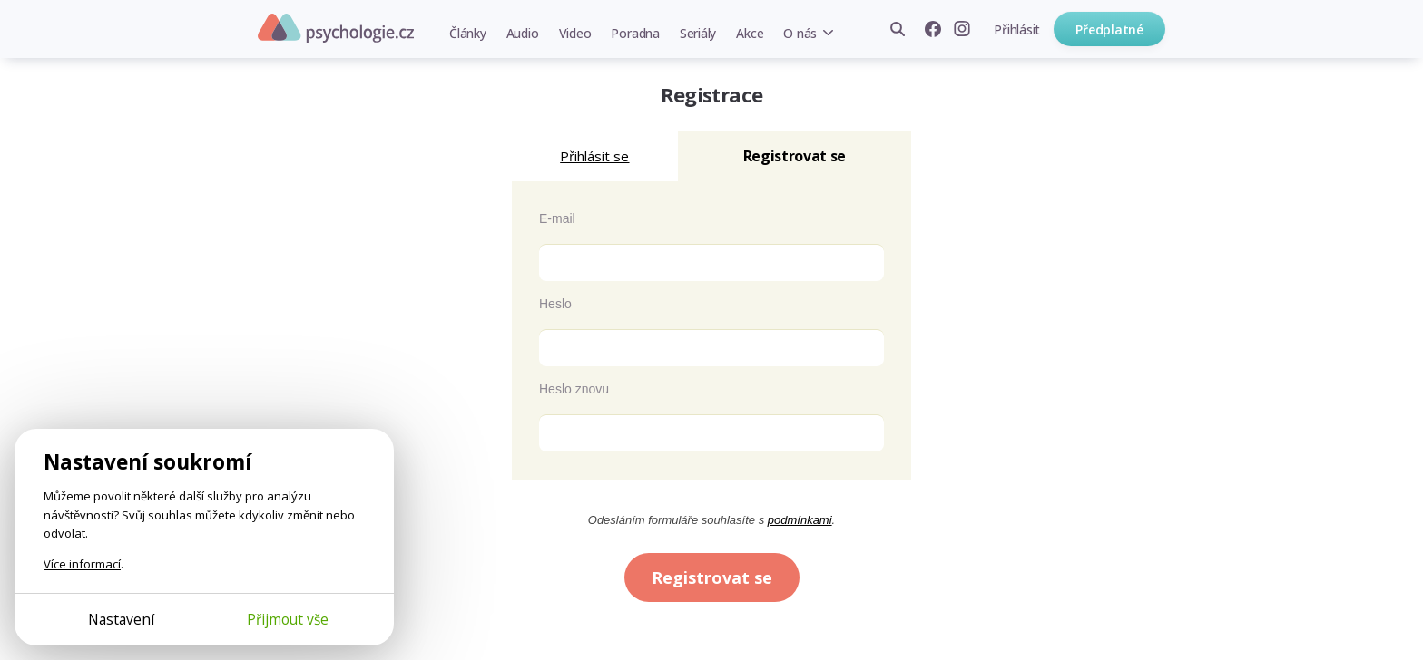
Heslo (555, 303)
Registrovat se (712, 577)
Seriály (698, 33)
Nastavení (121, 619)
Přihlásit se (594, 156)
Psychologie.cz (336, 28)
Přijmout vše (288, 619)
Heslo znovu (574, 389)
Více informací (82, 564)
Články (467, 33)
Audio (522, 33)
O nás (800, 33)
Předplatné (1109, 29)
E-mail (557, 218)
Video (575, 33)
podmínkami (800, 520)
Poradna (635, 33)
